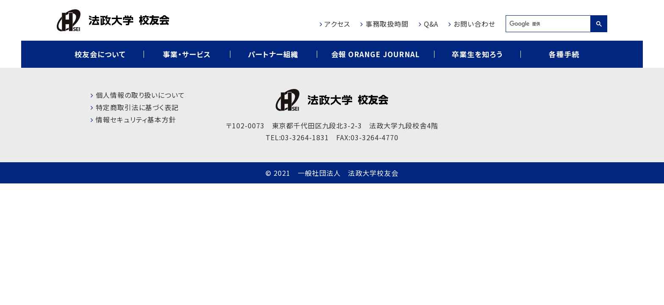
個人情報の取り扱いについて (140, 95)
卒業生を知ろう (477, 54)
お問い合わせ (474, 24)
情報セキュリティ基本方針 (136, 119)
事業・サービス (187, 54)
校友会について (100, 54)
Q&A (431, 24)
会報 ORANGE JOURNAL (375, 54)
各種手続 (564, 54)
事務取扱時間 (387, 24)
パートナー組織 (273, 54)
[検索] (548, 23)
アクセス (337, 24)
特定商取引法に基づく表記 (137, 107)
